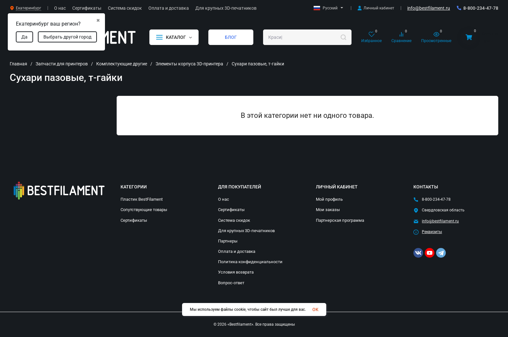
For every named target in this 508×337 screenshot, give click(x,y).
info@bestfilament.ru (428, 8)
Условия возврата (236, 272)
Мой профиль (329, 199)
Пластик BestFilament (142, 199)
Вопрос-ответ (231, 282)
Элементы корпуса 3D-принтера (189, 64)
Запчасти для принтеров (62, 64)
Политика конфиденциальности (250, 261)
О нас (223, 199)
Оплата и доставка (236, 251)
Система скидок (234, 220)
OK (315, 309)
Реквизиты (432, 232)
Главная (18, 64)
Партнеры (227, 241)
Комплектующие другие (121, 64)
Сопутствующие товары (144, 209)
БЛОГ (231, 37)
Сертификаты (134, 220)
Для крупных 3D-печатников (246, 230)
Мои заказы (328, 209)
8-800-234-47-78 (480, 8)
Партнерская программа (340, 220)
